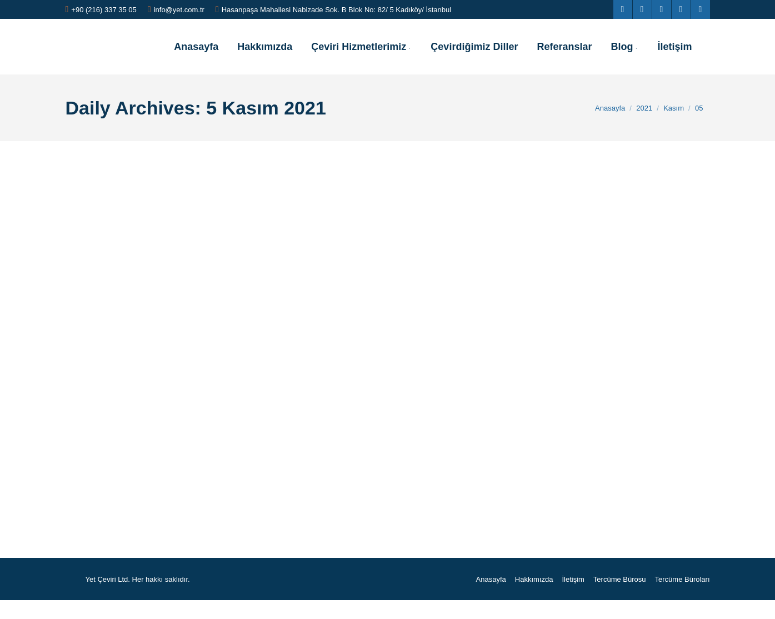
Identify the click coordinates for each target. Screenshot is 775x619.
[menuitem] (196, 46)
